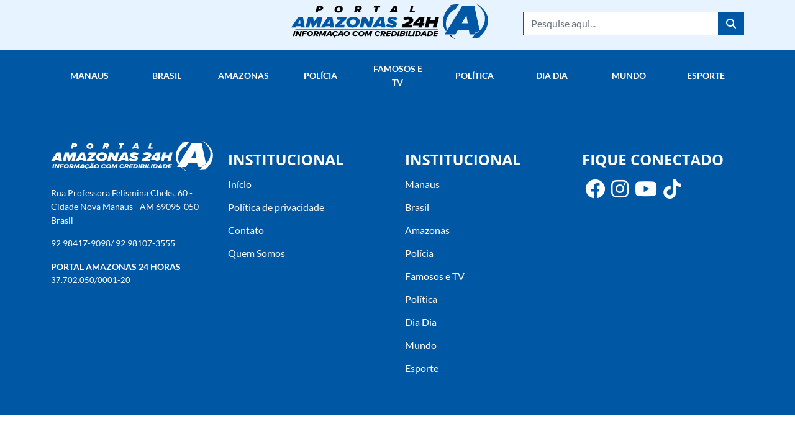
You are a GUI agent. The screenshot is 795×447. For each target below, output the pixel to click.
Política (474, 75)
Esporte (706, 75)
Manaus (89, 75)
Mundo (629, 75)
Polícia (320, 75)
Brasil (166, 75)
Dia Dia (552, 75)
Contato (246, 230)
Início (240, 184)
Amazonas (243, 75)
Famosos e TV (397, 75)
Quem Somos (256, 253)
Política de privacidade (276, 207)
